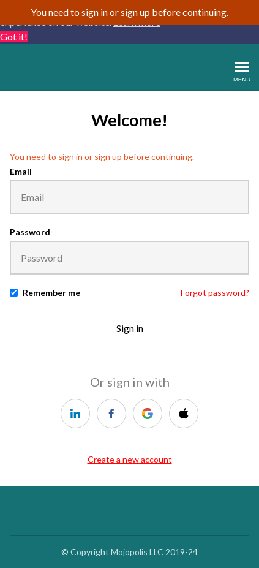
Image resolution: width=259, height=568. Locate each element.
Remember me (51, 292)
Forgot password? (215, 292)
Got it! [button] (14, 36)
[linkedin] (75, 413)
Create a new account (130, 459)
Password (30, 232)
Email (21, 171)
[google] (147, 413)
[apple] (183, 413)
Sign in (129, 328)
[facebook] (111, 413)
